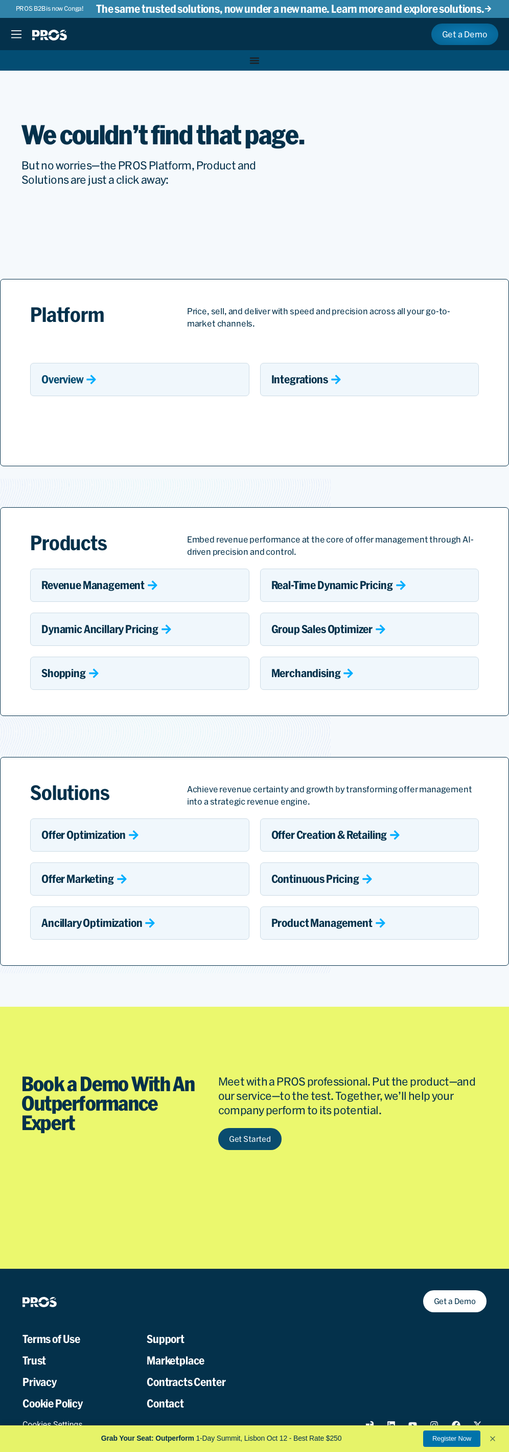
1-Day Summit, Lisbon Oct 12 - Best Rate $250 (221, 1438)
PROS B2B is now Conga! (49, 8)
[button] (493, 1439)
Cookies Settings (52, 1424)
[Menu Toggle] (16, 34)
